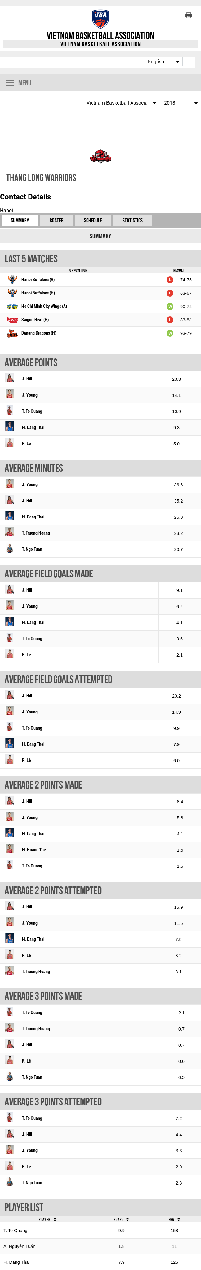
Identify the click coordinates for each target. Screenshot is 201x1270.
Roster (57, 220)
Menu (18, 83)
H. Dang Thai (33, 427)
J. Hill (27, 379)
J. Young (30, 395)
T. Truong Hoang (36, 533)
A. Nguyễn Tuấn (19, 1246)
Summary (20, 220)
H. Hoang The (34, 850)
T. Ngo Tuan (32, 549)
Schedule (93, 220)
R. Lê (26, 443)
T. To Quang (32, 411)
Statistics (133, 220)
